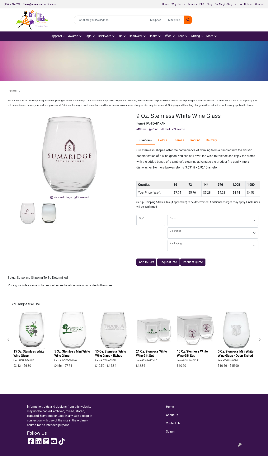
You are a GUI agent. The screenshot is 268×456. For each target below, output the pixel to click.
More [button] (209, 36)
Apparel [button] (56, 36)
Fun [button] (120, 36)
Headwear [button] (135, 36)
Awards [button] (73, 36)
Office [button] (168, 36)
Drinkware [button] (104, 36)
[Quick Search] (111, 20)
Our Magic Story (224, 4)
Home (165, 4)
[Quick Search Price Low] (157, 20)
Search (170, 431)
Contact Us (173, 423)
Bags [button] (88, 36)
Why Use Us (178, 4)
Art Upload (246, 4)
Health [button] (153, 36)
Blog (209, 4)
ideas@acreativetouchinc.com (40, 4)
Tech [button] (181, 36)
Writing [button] (195, 36)
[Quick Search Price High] (175, 20)
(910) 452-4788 (12, 4)
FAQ (202, 4)
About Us (172, 415)
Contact (259, 4)
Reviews (192, 4)
